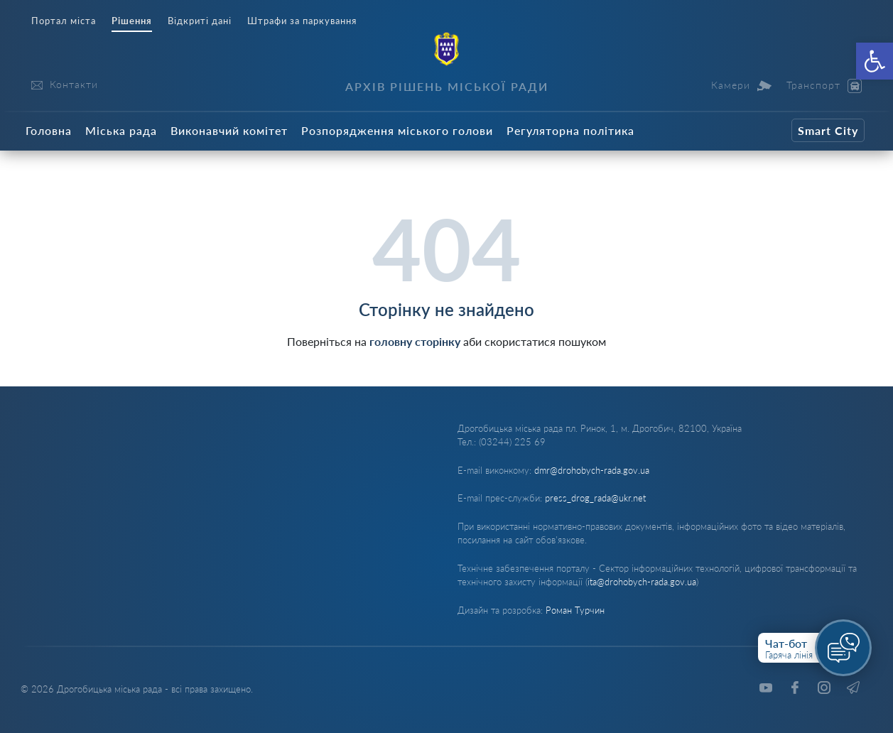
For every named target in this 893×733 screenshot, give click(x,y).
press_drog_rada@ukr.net (595, 498)
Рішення (132, 21)
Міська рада (121, 130)
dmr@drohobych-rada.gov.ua (591, 470)
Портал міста (63, 21)
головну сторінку (414, 341)
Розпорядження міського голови (397, 130)
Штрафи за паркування (302, 21)
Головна (49, 130)
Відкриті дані (200, 21)
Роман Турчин (575, 610)
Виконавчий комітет (229, 130)
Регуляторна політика (570, 130)
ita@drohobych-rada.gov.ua (642, 581)
